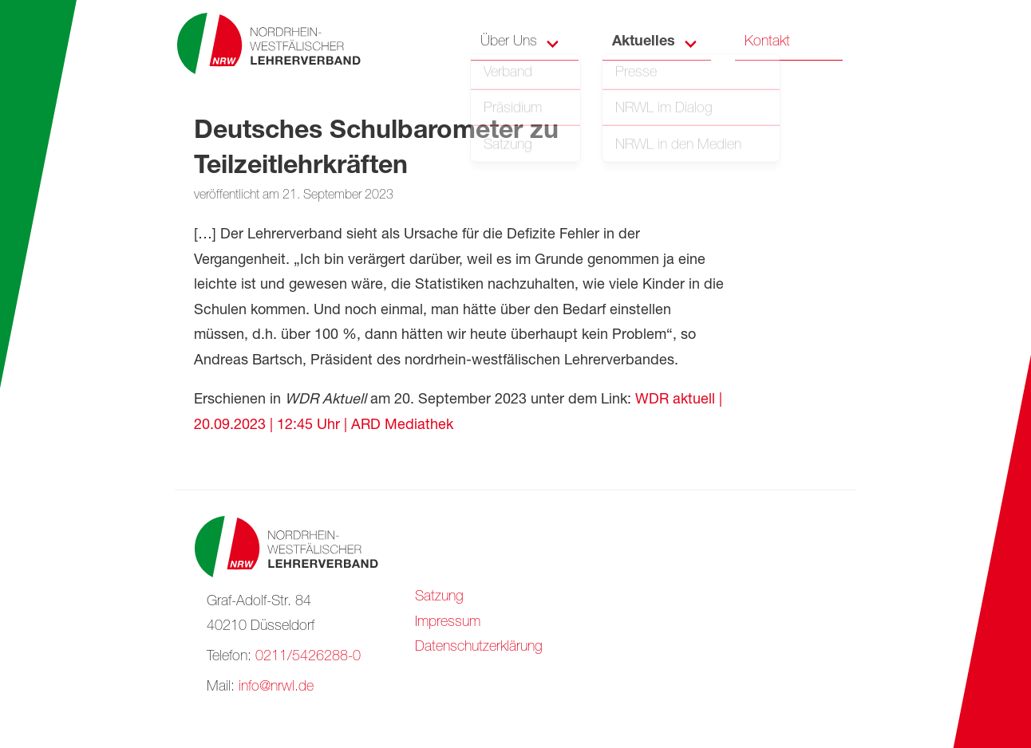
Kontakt (767, 42)
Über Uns (508, 42)
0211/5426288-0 (308, 657)
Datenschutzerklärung (479, 647)
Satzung (439, 597)
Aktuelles (643, 42)
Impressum (447, 623)
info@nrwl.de (276, 687)
